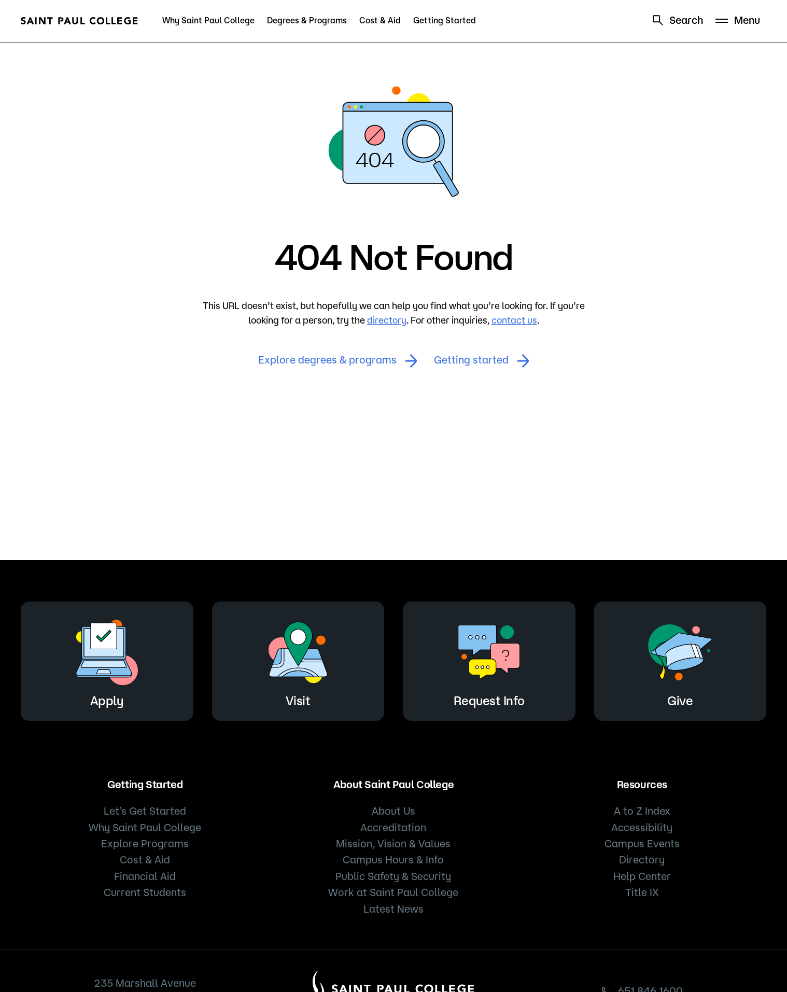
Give (680, 659)
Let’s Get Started (145, 811)
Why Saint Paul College (208, 20)
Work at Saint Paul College (393, 892)
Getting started (481, 361)
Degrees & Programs (307, 20)
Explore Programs (145, 843)
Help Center (642, 876)
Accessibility (641, 827)
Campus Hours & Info (393, 859)
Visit (298, 659)
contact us (514, 320)
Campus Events (642, 843)
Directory (642, 859)
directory (386, 320)
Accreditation (393, 827)
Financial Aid (145, 876)
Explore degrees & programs (337, 361)
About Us (393, 811)
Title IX (642, 892)
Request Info (488, 659)
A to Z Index (642, 811)
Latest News (393, 909)
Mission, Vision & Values (393, 843)
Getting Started (444, 20)
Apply (106, 659)
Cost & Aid (380, 20)
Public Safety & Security (393, 876)
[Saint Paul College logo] (79, 20)
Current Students (145, 892)
